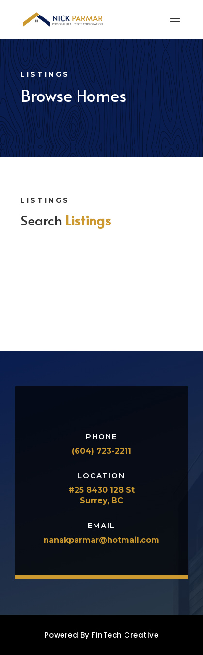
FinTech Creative (125, 635)
